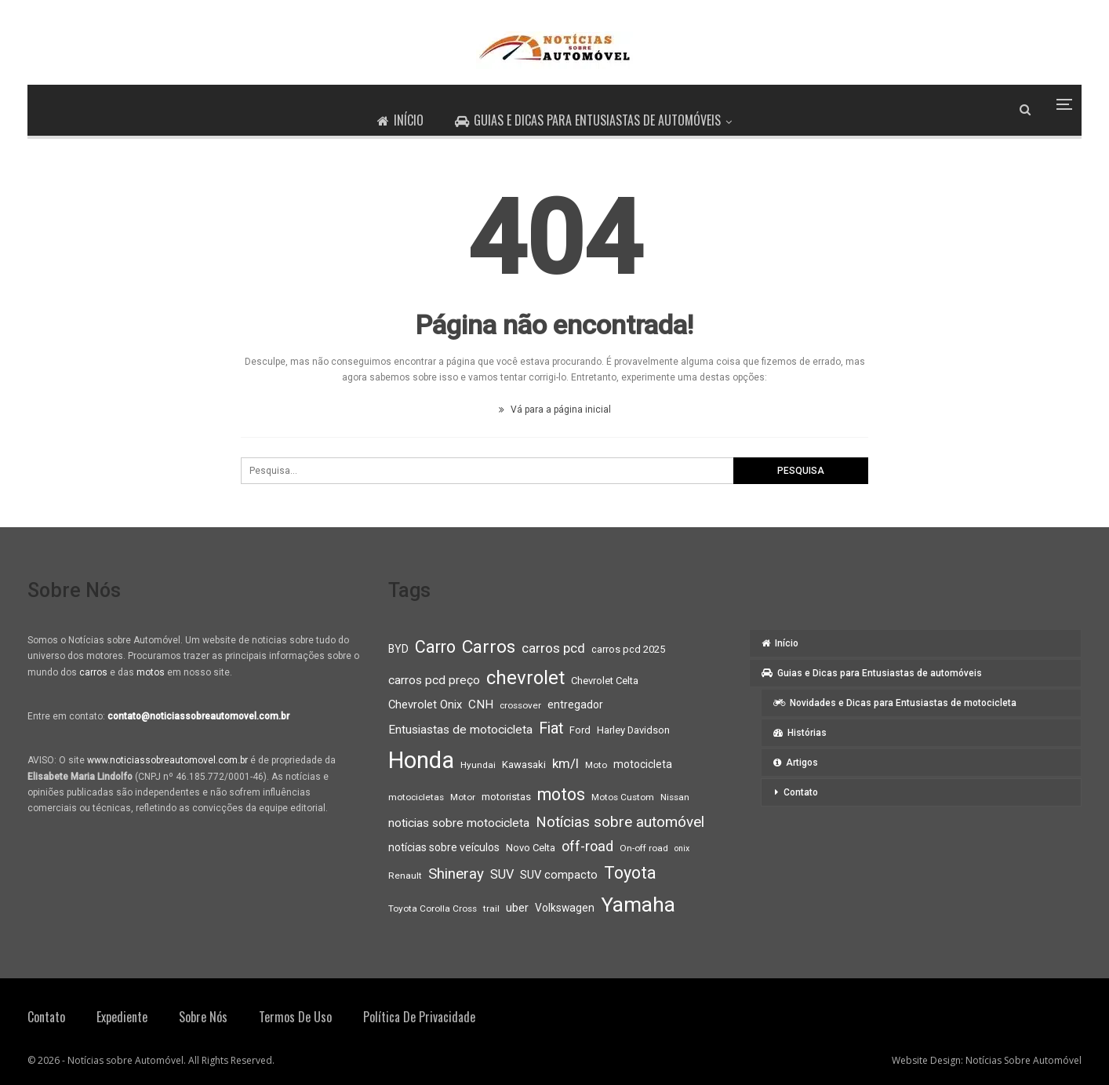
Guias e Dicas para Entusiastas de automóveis (589, 120)
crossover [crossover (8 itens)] (520, 705)
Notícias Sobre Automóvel (1023, 1060)
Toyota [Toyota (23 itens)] (630, 873)
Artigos (795, 762)
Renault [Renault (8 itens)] (405, 875)
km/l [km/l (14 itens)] (565, 763)
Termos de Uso (295, 1016)
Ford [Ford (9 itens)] (580, 730)
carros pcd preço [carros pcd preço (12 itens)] (434, 680)
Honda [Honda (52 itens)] (421, 760)
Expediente (121, 1016)
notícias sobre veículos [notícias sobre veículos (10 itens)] (444, 847)
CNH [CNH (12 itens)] (480, 704)
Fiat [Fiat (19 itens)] (551, 728)
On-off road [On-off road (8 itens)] (644, 848)
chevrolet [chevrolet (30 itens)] (525, 678)
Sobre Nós (203, 1016)
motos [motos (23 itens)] (561, 794)
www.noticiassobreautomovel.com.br (167, 760)
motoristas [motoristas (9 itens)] (506, 797)
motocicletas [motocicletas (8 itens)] (416, 797)
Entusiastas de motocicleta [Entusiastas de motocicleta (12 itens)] (460, 730)
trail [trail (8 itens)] (491, 908)
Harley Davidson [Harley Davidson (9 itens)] (633, 730)
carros (93, 672)
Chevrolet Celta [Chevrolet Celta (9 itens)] (604, 680)
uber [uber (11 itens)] (517, 908)
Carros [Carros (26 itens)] (488, 646)
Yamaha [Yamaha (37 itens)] (638, 904)
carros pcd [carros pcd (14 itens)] (553, 648)
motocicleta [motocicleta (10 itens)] (642, 764)
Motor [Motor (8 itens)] (462, 797)
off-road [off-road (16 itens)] (587, 846)
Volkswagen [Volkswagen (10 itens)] (564, 907)
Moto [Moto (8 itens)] (596, 764)
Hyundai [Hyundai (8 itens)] (478, 764)
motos (150, 672)
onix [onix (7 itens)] (681, 848)
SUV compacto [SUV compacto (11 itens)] (559, 875)
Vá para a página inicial (555, 409)
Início (399, 120)
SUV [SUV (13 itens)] (502, 874)
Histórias (800, 732)
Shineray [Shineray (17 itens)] (456, 874)
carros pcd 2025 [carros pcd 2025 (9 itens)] (628, 649)
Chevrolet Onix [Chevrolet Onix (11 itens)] (425, 704)
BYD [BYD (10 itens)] (398, 649)
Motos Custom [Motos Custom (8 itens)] (622, 797)
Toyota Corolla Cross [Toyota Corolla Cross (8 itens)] (432, 908)
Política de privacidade (419, 1016)
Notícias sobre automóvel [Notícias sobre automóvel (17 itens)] (620, 822)
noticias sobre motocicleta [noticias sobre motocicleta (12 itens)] (458, 823)
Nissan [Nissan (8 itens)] (674, 797)
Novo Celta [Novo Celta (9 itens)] (530, 848)
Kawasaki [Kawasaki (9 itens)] (524, 764)
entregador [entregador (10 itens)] (575, 704)
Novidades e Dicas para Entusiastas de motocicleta (894, 702)
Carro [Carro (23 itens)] (435, 647)
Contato (801, 792)
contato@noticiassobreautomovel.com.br (198, 716)
